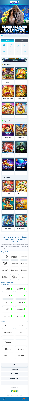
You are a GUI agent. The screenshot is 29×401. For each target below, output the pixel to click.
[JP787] (14, 2)
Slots (18, 45)
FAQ (14, 364)
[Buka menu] (2, 2)
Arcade (11, 52)
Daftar (8, 40)
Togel (25, 52)
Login (21, 40)
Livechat (24, 399)
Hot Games (11, 45)
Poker (18, 52)
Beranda (5, 399)
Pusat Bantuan (14, 369)
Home (4, 45)
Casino (25, 45)
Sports (4, 52)
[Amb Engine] (14, 391)
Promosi (14, 399)
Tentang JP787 (14, 373)
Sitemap (14, 383)
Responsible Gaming (14, 378)
